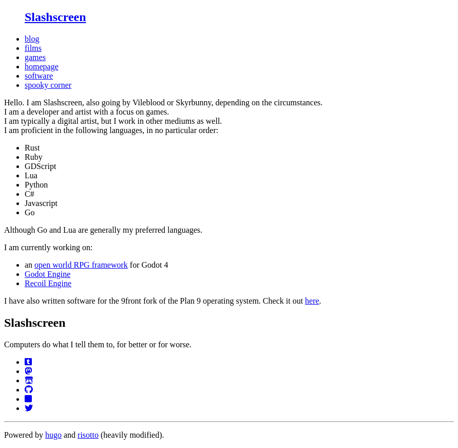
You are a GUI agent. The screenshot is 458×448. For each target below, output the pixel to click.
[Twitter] (29, 408)
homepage (42, 66)
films (33, 48)
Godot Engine (47, 274)
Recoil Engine (48, 283)
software (39, 75)
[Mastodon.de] (28, 371)
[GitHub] (29, 389)
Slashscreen (55, 17)
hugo (53, 435)
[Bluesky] (28, 399)
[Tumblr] (28, 362)
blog (32, 38)
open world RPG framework (81, 264)
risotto (88, 435)
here (312, 300)
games (35, 57)
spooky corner (48, 85)
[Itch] (29, 380)
